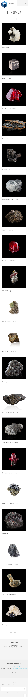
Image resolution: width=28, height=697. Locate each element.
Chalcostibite (10, 139)
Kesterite (9, 321)
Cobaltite (7, 78)
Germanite (10, 412)
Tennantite (10, 442)
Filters (12, 19)
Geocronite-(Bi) (9, 594)
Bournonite (10, 48)
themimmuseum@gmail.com (20, 668)
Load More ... (14, 632)
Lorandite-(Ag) (10, 291)
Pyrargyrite (10, 503)
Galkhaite (8, 534)
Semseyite (10, 382)
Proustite (9, 108)
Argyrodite (10, 564)
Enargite (7, 169)
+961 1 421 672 (16, 667)
